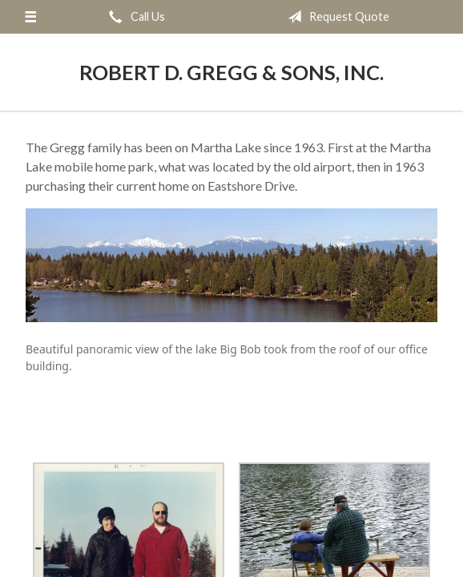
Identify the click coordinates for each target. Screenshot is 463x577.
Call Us (134, 17)
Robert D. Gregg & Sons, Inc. (231, 72)
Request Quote (335, 17)
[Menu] (30, 17)
